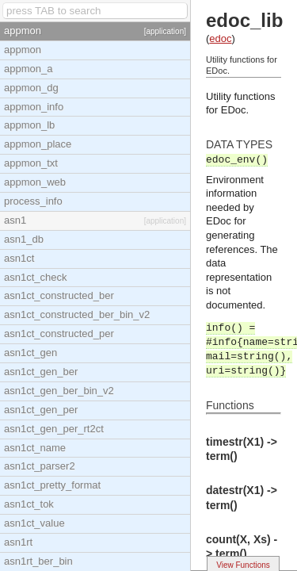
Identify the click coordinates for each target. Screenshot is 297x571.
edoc (220, 38)
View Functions (243, 565)
